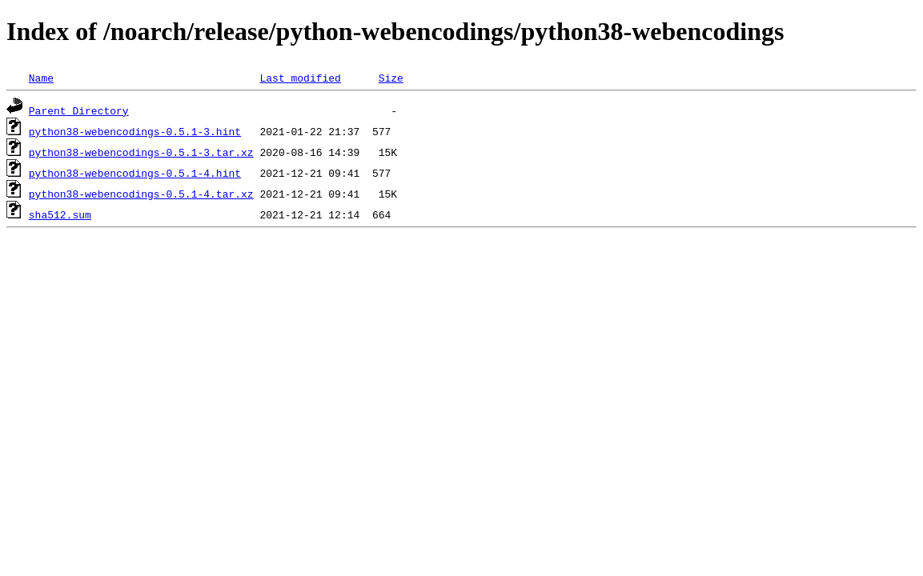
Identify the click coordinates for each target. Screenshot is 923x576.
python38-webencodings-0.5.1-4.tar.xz (141, 193)
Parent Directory (79, 110)
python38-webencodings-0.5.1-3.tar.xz (141, 152)
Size (391, 77)
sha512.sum (60, 214)
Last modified (299, 77)
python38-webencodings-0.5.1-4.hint (135, 173)
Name (41, 77)
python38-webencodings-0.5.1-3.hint (135, 131)
